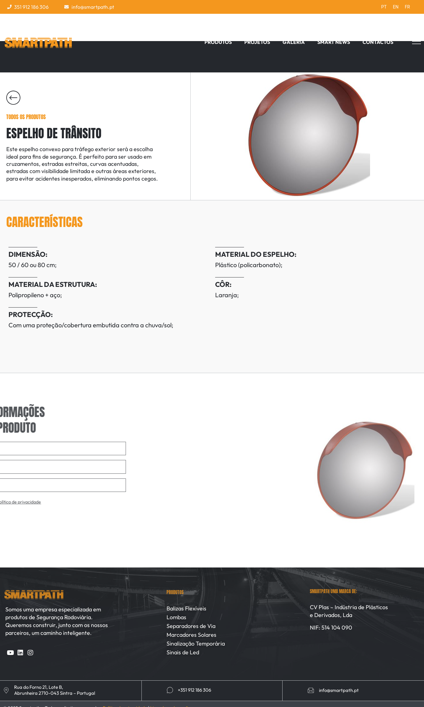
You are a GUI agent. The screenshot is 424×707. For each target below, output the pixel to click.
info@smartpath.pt (339, 690)
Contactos (378, 42)
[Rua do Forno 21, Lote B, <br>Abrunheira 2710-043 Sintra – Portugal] (6, 690)
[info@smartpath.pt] (311, 690)
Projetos (257, 42)
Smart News (333, 42)
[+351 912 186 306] (170, 690)
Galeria (294, 42)
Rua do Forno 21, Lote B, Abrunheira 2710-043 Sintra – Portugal (54, 690)
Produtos (218, 42)
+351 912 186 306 (194, 690)
